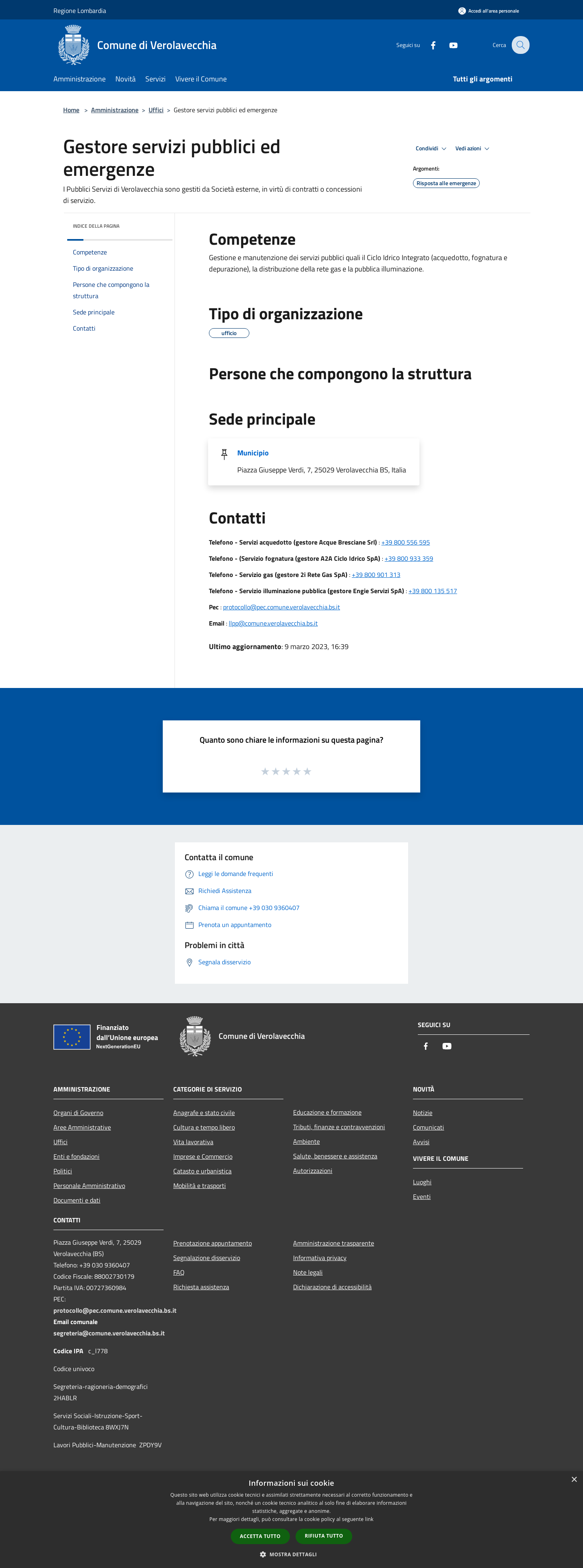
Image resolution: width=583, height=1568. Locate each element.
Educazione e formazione (327, 1112)
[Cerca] (520, 45)
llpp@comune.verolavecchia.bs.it (273, 623)
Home (71, 110)
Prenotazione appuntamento (212, 1243)
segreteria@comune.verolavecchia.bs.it (109, 1333)
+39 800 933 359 (409, 558)
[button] (291, 1554)
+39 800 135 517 (433, 591)
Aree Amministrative (82, 1127)
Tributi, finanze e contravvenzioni (339, 1127)
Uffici (156, 110)
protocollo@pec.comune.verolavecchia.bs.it (281, 607)
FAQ (179, 1272)
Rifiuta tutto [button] (324, 1535)
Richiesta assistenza (201, 1287)
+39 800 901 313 (376, 574)
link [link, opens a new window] (369, 1519)
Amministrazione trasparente (333, 1243)
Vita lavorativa (193, 1142)
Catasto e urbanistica (202, 1171)
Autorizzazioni (312, 1170)
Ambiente (306, 1141)
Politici (62, 1171)
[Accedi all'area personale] (489, 10)
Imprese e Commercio (202, 1156)
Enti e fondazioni (76, 1156)
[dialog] (291, 1519)
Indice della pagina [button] (96, 226)
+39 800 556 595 (405, 542)
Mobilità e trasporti (199, 1185)
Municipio (253, 452)
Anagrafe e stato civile (204, 1112)
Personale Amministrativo (89, 1185)
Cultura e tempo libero (204, 1127)
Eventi (422, 1196)
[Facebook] (427, 44)
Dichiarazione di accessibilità (332, 1287)
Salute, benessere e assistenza (335, 1156)
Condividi (432, 149)
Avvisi (421, 1142)
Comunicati (428, 1127)
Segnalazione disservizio (206, 1258)
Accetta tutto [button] (260, 1536)
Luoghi (422, 1182)
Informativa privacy (320, 1258)
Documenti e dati (76, 1200)
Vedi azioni (473, 149)
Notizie (422, 1112)
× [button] (574, 1480)
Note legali (308, 1272)
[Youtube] (448, 44)
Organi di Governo (78, 1112)
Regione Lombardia (79, 10)
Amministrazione (114, 110)
